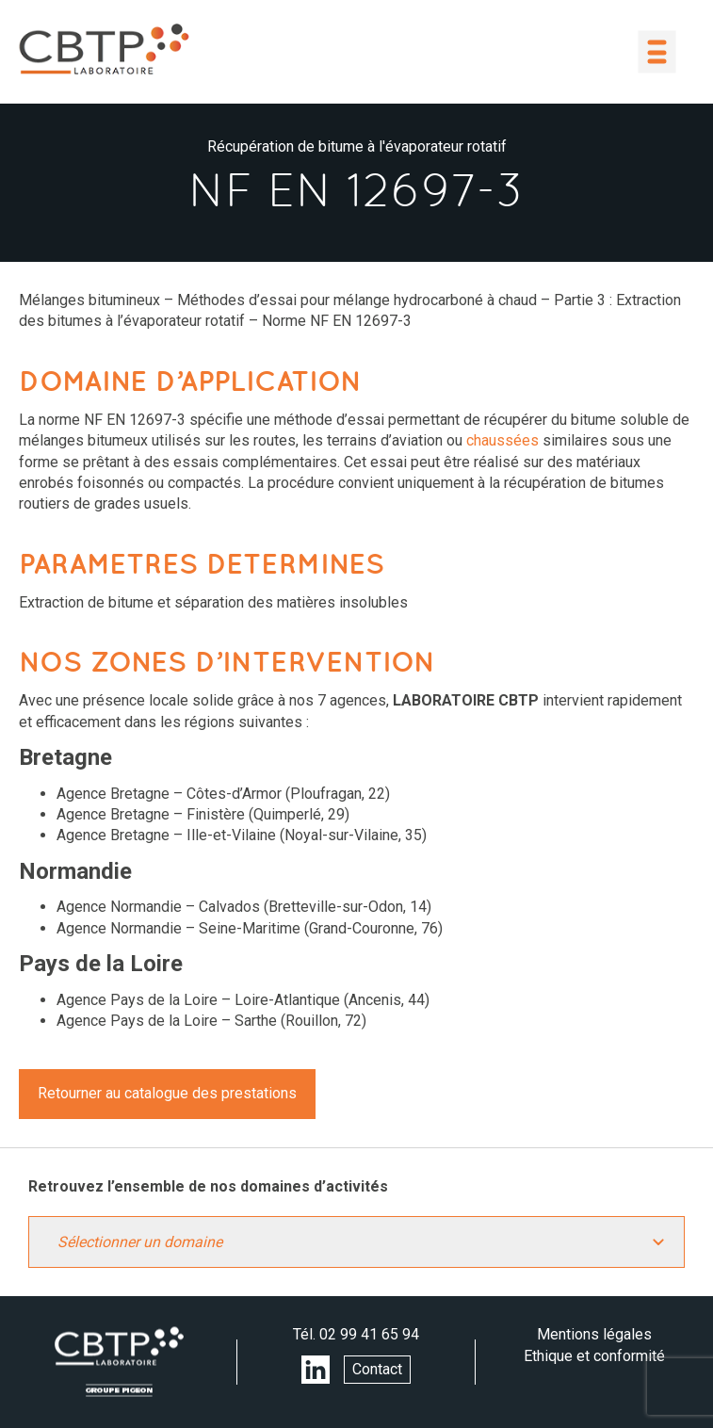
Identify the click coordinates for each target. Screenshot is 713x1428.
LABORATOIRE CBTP (103, 49)
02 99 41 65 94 (369, 1334)
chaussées (502, 440)
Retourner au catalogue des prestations (167, 1093)
